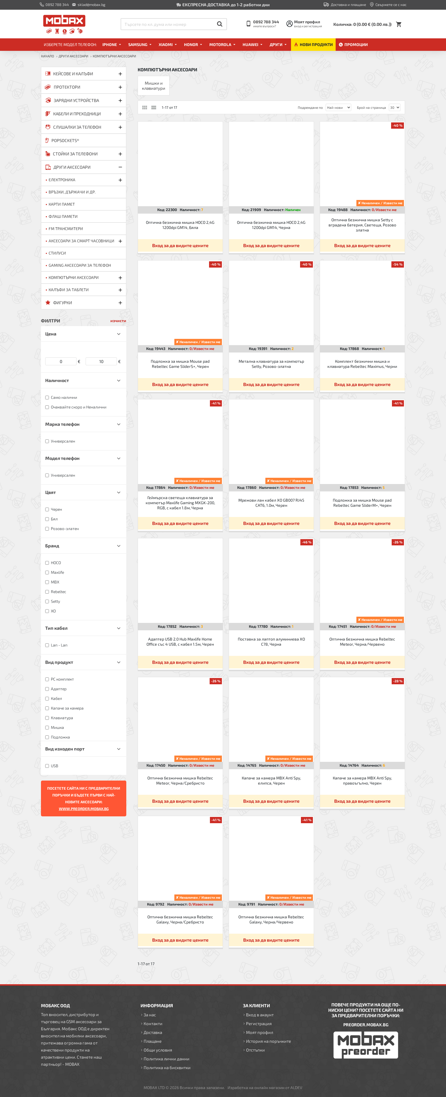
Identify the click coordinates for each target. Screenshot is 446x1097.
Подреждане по (310, 107)
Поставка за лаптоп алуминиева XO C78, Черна (271, 641)
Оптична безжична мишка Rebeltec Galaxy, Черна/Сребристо (180, 919)
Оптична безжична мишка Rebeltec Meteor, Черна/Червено (362, 641)
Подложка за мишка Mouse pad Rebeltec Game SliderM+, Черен (362, 503)
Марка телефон (62, 424)
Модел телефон (62, 458)
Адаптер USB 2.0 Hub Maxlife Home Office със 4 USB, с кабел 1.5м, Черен (180, 641)
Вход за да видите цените (180, 245)
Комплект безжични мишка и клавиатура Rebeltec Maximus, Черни (362, 364)
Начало (47, 56)
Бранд (52, 545)
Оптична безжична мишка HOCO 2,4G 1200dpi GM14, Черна (271, 225)
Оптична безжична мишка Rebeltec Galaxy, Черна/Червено (271, 919)
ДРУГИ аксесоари (73, 56)
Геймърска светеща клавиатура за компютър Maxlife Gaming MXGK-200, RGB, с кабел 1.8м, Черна (180, 502)
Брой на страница (371, 107)
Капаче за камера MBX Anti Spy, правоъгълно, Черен (362, 780)
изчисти (118, 320)
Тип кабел (56, 628)
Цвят (50, 492)
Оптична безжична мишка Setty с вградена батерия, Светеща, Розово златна (362, 224)
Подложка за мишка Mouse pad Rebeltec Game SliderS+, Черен (180, 364)
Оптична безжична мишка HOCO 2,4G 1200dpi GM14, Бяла (180, 225)
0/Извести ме (384, 209)
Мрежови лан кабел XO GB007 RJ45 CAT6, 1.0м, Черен (271, 503)
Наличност (57, 380)
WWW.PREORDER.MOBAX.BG (84, 808)
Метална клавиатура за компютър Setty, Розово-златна (271, 364)
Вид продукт (59, 662)
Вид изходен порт (64, 748)
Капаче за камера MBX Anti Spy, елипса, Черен (271, 780)
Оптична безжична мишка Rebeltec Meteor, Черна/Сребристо (180, 780)
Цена (50, 333)
